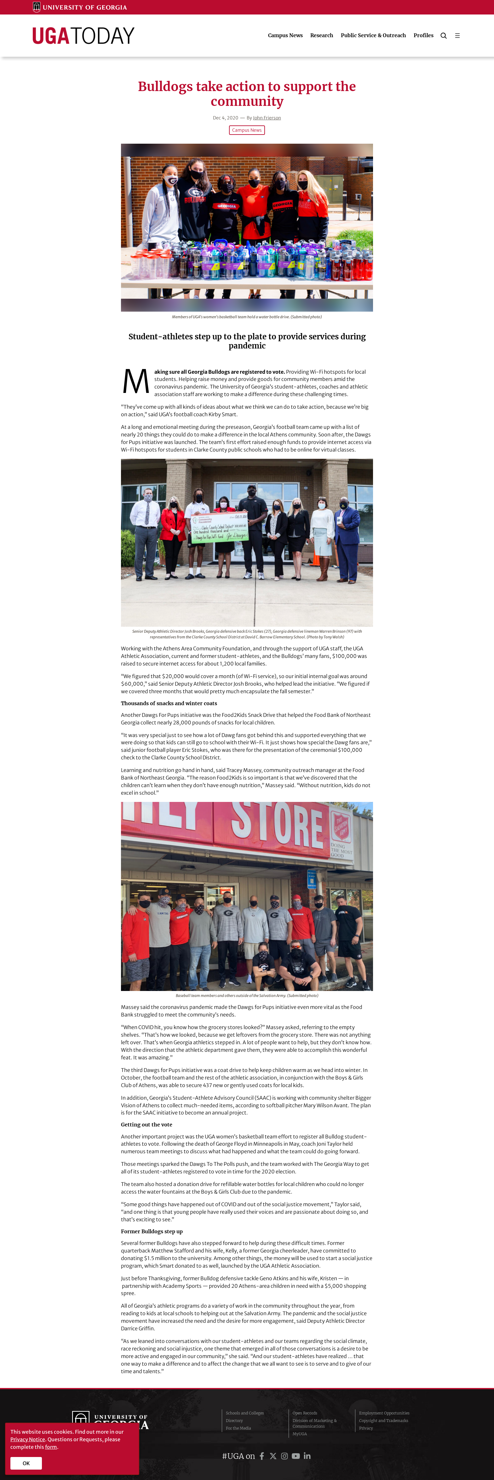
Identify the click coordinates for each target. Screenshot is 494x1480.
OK (26, 1463)
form (51, 1447)
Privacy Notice (27, 1439)
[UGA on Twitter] (274, 1456)
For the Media (238, 1428)
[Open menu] (457, 35)
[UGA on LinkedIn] (307, 1456)
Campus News (247, 130)
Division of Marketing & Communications (315, 1423)
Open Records (305, 1413)
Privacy (366, 1428)
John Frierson (267, 118)
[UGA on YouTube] (296, 1456)
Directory (234, 1420)
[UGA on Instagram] (285, 1456)
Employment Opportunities (384, 1413)
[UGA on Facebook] (262, 1456)
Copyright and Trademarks (383, 1420)
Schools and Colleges (245, 1413)
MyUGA (300, 1433)
